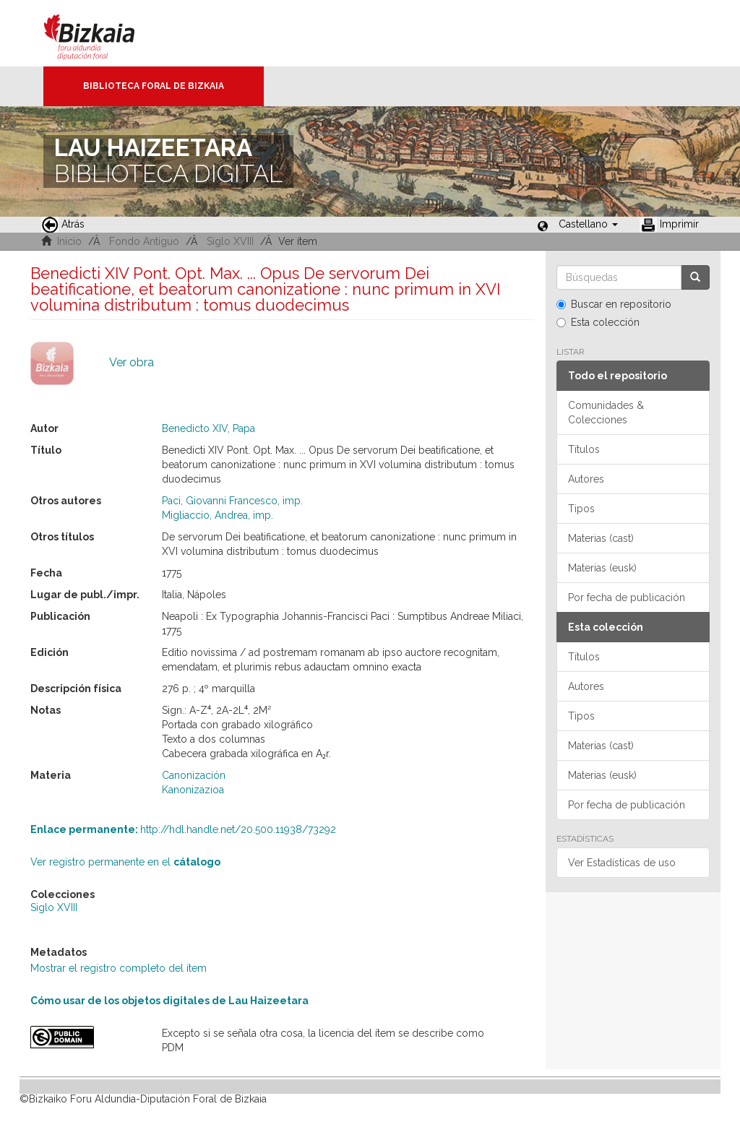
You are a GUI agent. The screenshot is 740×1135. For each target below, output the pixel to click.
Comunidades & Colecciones (606, 413)
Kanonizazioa (193, 789)
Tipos (581, 508)
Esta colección (598, 322)
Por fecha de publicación (626, 597)
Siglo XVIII (230, 241)
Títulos (584, 449)
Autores (586, 479)
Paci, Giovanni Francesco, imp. (232, 500)
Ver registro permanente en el (125, 862)
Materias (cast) (601, 538)
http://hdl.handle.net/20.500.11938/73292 (183, 829)
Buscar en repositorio (613, 304)
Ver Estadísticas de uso (622, 862)
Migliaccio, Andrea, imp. (217, 515)
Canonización (193, 775)
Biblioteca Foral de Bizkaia (153, 86)
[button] (588, 224)
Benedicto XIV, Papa (208, 428)
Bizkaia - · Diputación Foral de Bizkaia (104, 33)
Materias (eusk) (602, 568)
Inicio (69, 241)
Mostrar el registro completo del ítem (118, 968)
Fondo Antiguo (144, 241)
